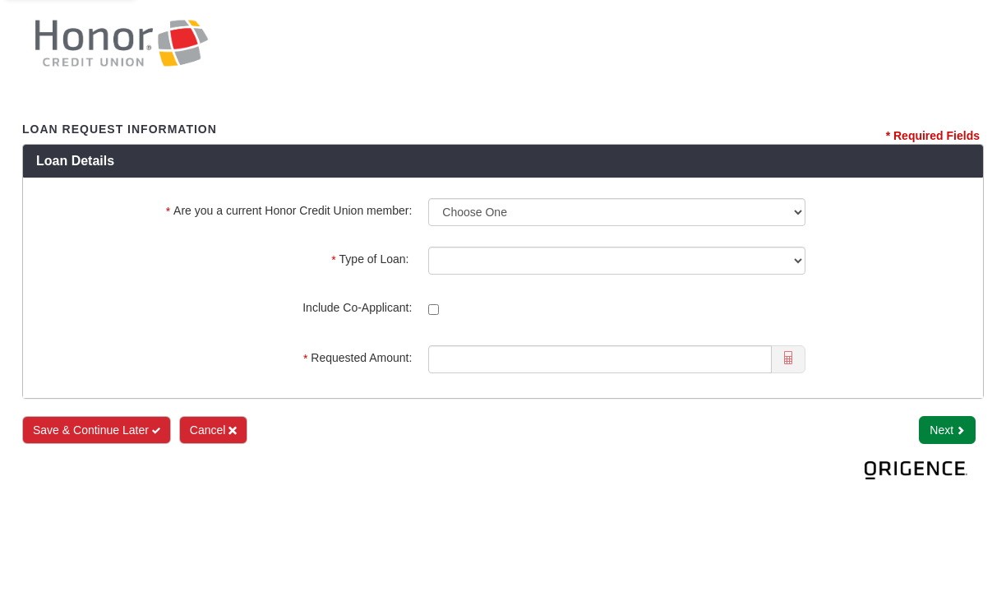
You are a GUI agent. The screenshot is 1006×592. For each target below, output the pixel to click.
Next (947, 430)
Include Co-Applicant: (357, 307)
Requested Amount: (357, 358)
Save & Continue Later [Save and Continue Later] (96, 430)
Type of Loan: (371, 259)
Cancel (213, 430)
